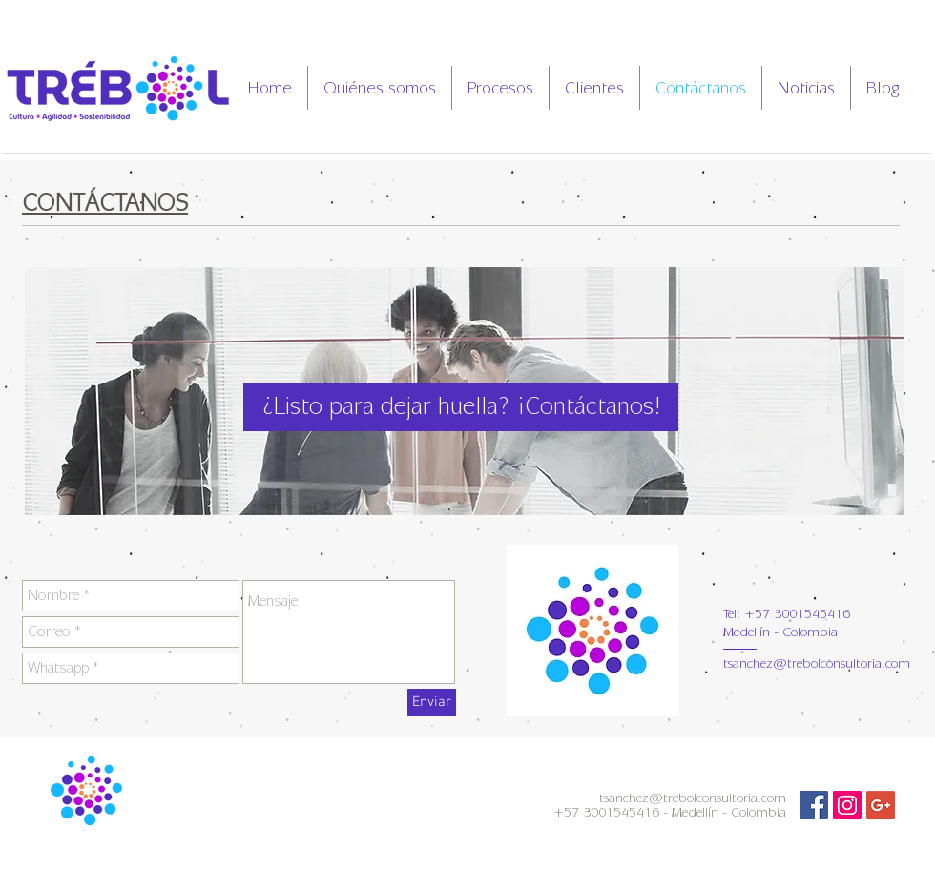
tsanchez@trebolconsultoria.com (816, 663)
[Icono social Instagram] (847, 805)
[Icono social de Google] (880, 805)
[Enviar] (431, 702)
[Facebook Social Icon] (814, 805)
